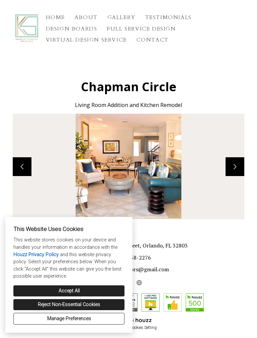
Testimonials (168, 17)
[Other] (139, 282)
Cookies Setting (143, 327)
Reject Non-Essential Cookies (69, 304)
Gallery (121, 17)
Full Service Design (141, 29)
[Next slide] (235, 166)
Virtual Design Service (86, 40)
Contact (153, 40)
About (86, 17)
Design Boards (71, 29)
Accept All (69, 291)
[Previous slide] (22, 166)
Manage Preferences (69, 319)
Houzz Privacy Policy (36, 255)
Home (55, 17)
